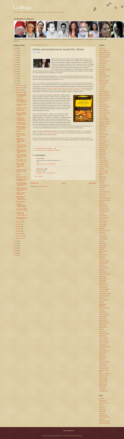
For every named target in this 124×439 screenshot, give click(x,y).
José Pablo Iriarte (103, 206)
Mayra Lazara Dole (103, 267)
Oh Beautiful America (21, 177)
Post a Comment (39, 176)
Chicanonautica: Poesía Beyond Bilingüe (21, 218)
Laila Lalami (102, 407)
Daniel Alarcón (102, 130)
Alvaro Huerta (102, 78)
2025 (16, 50)
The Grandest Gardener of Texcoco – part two (21, 209)
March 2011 (19, 233)
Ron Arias (101, 329)
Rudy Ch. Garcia (103, 338)
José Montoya (102, 204)
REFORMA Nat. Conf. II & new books (21, 180)
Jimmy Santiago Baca (104, 191)
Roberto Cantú (102, 325)
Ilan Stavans (102, 181)
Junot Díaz (101, 213)
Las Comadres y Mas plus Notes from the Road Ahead (21, 96)
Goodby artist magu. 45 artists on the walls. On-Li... (21, 171)
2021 (16, 60)
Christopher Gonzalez (104, 123)
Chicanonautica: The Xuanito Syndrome (21, 160)
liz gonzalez (102, 228)
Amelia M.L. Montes (104, 80)
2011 (16, 83)
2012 (16, 81)
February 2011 (19, 235)
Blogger (80, 435)
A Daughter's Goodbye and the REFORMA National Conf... (21, 184)
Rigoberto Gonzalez (104, 322)
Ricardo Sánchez (103, 320)
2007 (16, 248)
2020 (16, 62)
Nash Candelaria (103, 287)
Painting (18, 174)
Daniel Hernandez (103, 134)
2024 (16, 52)
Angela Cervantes (103, 91)
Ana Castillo (102, 87)
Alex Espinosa (102, 63)
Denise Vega (102, 138)
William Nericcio (103, 384)
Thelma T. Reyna (103, 378)
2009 (16, 243)
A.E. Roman (102, 48)
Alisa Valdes (102, 72)
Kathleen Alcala (103, 215)
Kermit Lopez (102, 219)
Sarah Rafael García (104, 351)
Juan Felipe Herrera (104, 209)
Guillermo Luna (103, 176)
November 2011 (20, 87)
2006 (16, 250)
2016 (16, 71)
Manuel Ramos (103, 245)
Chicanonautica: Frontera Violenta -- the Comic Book (21, 100)
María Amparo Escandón (102, 248)
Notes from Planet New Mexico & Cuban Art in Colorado (21, 189)
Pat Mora (101, 302)
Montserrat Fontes (103, 285)
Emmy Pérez (102, 156)
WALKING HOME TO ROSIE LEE (21, 193)
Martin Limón (102, 259)
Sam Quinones (102, 344)
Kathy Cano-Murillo (103, 217)
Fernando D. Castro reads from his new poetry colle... (21, 146)
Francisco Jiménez (103, 164)
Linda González (103, 222)
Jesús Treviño (102, 187)
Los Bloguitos (102, 411)
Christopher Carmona (104, 121)
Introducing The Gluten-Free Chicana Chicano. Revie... (21, 109)
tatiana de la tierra (103, 376)
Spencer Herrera (103, 366)
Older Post (92, 183)
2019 (16, 64)
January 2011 (19, 238)
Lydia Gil (101, 241)
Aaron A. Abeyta (103, 50)
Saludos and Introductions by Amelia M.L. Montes (21, 205)
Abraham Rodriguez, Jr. (105, 56)
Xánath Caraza (102, 386)
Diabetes (58, 150)
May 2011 (18, 228)
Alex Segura (102, 65)
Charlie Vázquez (103, 117)
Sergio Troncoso (103, 353)
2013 (16, 78)
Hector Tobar (102, 178)
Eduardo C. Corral (103, 147)
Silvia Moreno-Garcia (104, 361)
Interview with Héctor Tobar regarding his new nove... (21, 114)
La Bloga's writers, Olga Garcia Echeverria (48, 133)
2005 (16, 253)
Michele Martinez (103, 278)
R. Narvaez (102, 310)
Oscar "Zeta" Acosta (104, 295)
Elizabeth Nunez (103, 149)
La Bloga (22, 7)
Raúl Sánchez (102, 312)
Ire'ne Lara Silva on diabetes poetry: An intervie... (21, 151)
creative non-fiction (50, 150)
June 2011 (18, 226)
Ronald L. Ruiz (102, 331)
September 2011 (20, 92)
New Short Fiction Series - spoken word (104, 416)
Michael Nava (102, 276)
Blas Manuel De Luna (104, 97)
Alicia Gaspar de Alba (104, 69)
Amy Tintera (102, 84)
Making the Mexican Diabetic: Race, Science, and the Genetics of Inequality (66, 88)
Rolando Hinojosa (103, 327)
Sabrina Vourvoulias (104, 342)
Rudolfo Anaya (102, 335)
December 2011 (20, 85)
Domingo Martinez (103, 145)
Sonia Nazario (102, 364)
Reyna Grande (102, 318)
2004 (16, 255)
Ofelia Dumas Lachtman (105, 293)
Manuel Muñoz (102, 243)
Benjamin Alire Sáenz (104, 95)
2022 (16, 57)
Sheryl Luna (102, 359)
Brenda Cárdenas (103, 100)
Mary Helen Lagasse (104, 261)
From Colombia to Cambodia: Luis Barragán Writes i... (21, 119)
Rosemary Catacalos (104, 333)
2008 (16, 246)
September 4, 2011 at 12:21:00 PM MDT (46, 164)
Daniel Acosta (102, 128)
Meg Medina (102, 269)
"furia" (82, 131)
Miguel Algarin (102, 280)
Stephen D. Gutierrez (104, 373)
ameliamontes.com (40, 150)
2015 (16, 74)
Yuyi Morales (102, 389)
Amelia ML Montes (42, 148)
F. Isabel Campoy (103, 160)
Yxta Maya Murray (103, 391)
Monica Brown (102, 282)
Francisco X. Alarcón (104, 166)
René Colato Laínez (104, 314)
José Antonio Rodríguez (105, 198)
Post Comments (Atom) (43, 186)
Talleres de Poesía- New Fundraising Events (20, 135)
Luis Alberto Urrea (103, 237)
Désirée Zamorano (103, 141)
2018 (16, 67)
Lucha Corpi (102, 232)
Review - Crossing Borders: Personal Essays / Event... (21, 128)
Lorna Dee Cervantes (104, 230)
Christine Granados (104, 119)
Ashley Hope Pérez (103, 93)
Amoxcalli (101, 398)
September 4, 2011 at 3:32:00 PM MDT (45, 173)
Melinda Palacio (40, 169)
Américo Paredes (103, 82)
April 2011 (18, 231)
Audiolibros (18, 131)
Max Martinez (102, 265)
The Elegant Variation (104, 421)
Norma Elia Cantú (103, 291)
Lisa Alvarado (102, 226)
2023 (16, 55)
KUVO (100, 405)
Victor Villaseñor (103, 382)
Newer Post (35, 183)
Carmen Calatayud (103, 110)
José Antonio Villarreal (104, 200)
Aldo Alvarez (102, 59)
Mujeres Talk (102, 413)
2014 (16, 76)
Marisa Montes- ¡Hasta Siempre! (21, 105)
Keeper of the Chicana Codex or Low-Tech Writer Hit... (21, 156)
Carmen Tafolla (102, 115)
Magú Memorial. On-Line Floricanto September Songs (21, 198)
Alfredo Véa (102, 67)
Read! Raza (102, 419)
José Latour (102, 202)
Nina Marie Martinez (104, 289)
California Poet (102, 400)
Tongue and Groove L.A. (105, 423)
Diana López (102, 143)
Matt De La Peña (103, 263)
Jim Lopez (101, 189)
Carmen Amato (102, 108)
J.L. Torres (101, 183)
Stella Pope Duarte (103, 368)
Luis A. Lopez (102, 235)
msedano (38, 158)
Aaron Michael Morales (104, 52)
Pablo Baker (102, 297)
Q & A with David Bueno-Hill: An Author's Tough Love (21, 214)
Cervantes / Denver (104, 402)
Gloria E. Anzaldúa (103, 171)
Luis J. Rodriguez (103, 239)
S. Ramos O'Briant (103, 340)
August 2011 (19, 221)
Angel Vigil (101, 89)
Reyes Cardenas (103, 316)
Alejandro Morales (103, 61)
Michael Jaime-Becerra (104, 274)
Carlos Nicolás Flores (104, 106)
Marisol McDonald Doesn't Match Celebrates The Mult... (20, 165)
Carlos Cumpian (103, 104)
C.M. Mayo (101, 102)
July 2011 (18, 224)
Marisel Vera (102, 257)
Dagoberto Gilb (103, 125)
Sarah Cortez (102, 348)
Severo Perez (102, 355)
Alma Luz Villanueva (104, 76)
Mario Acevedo (102, 254)
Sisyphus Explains (20, 201)
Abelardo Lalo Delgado (104, 54)
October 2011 (19, 90)
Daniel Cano (102, 132)
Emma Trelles (102, 153)
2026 (16, 48)
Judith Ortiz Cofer (103, 211)
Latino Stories (102, 409)
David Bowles (102, 136)
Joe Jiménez (102, 194)
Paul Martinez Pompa (104, 307)
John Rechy (102, 196)
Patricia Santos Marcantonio (103, 305)
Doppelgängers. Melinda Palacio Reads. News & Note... (20, 140)
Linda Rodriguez (103, 224)
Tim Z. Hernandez (103, 380)
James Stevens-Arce (104, 185)
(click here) (61, 79)
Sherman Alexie (103, 357)
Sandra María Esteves (104, 346)
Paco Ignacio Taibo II (104, 300)
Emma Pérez (102, 151)
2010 (16, 241)
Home (64, 183)
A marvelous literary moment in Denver (21, 123)
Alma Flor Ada (102, 74)
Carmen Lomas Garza (104, 112)
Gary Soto (101, 168)
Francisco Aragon (103, 162)
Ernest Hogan (102, 158)
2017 (16, 69)
